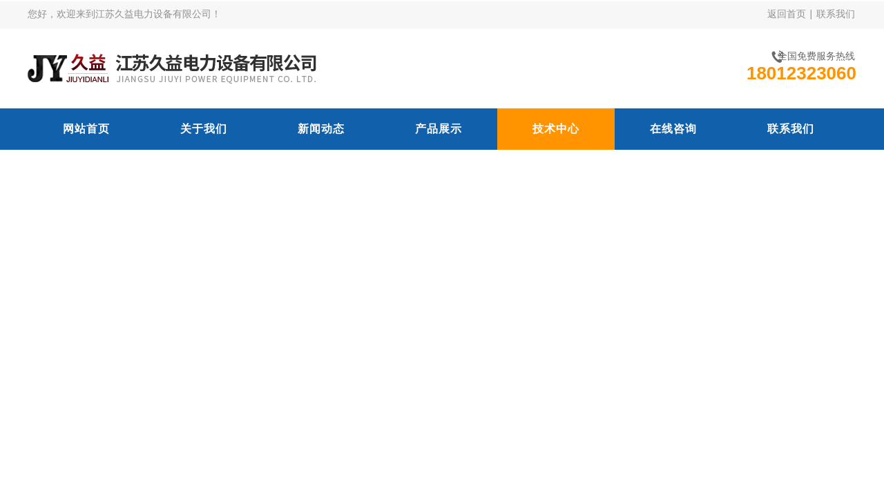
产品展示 (438, 129)
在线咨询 (673, 129)
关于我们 (203, 129)
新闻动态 (321, 129)
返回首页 (786, 13)
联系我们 (835, 13)
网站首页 (86, 129)
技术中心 (555, 129)
